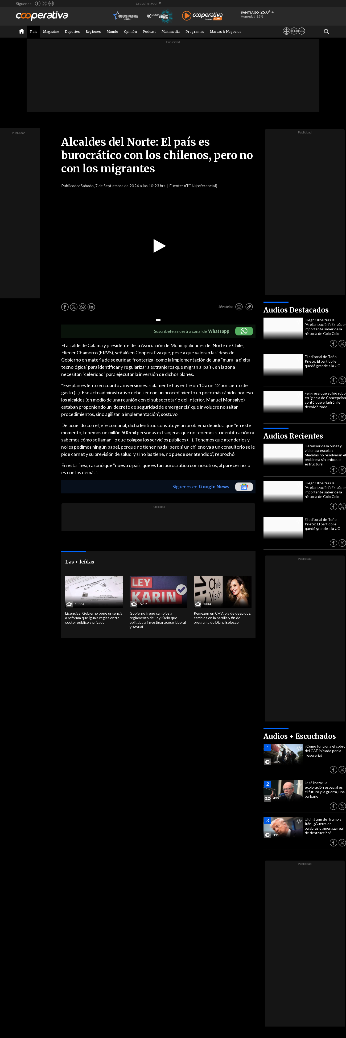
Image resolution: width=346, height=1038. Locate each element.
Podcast (149, 32)
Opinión (130, 32)
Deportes (72, 32)
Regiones (93, 32)
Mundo (112, 32)
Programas (195, 32)
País (33, 32)
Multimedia (171, 32)
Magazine (51, 32)
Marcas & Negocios (225, 32)
